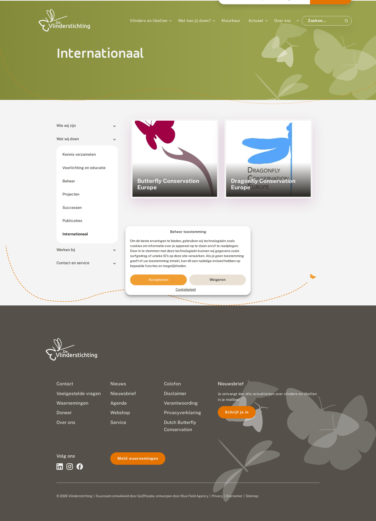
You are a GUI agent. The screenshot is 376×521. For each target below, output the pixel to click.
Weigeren (217, 280)
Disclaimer (234, 496)
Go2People (145, 496)
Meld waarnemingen (137, 458)
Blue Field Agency (194, 496)
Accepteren (158, 280)
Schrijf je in (237, 412)
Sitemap (252, 496)
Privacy (217, 496)
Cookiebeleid (186, 289)
